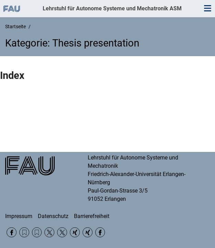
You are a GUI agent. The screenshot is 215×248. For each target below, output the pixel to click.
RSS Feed (24, 232)
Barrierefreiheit (91, 216)
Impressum (18, 216)
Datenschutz (53, 216)
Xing (75, 232)
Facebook (12, 232)
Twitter (49, 232)
